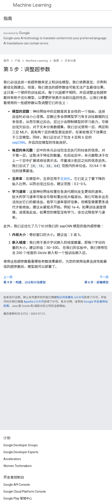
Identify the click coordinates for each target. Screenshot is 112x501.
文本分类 (70, 60)
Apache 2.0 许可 (34, 301)
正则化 (65, 179)
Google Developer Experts (20, 452)
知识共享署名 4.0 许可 (70, 297)
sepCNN (18, 142)
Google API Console (16, 484)
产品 (17, 60)
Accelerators (12, 459)
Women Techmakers (17, 466)
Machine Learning (32, 5)
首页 (6, 60)
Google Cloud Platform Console (24, 491)
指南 (7, 18)
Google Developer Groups (20, 445)
